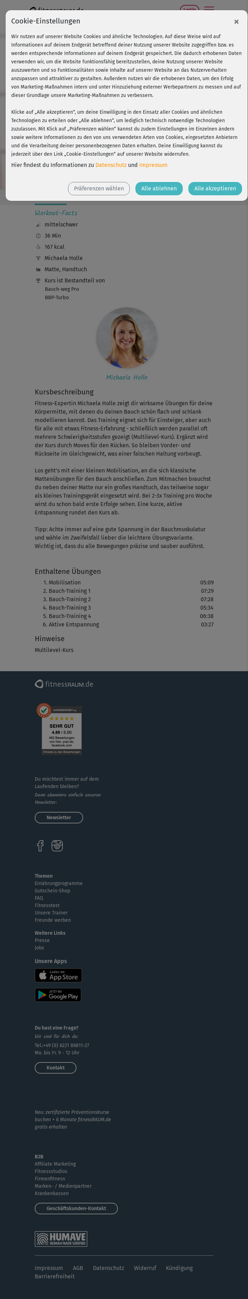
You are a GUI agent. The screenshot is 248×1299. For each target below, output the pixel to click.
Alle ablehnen (159, 188)
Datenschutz (111, 165)
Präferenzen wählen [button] (99, 188)
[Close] (236, 21)
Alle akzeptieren (215, 188)
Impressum (153, 165)
